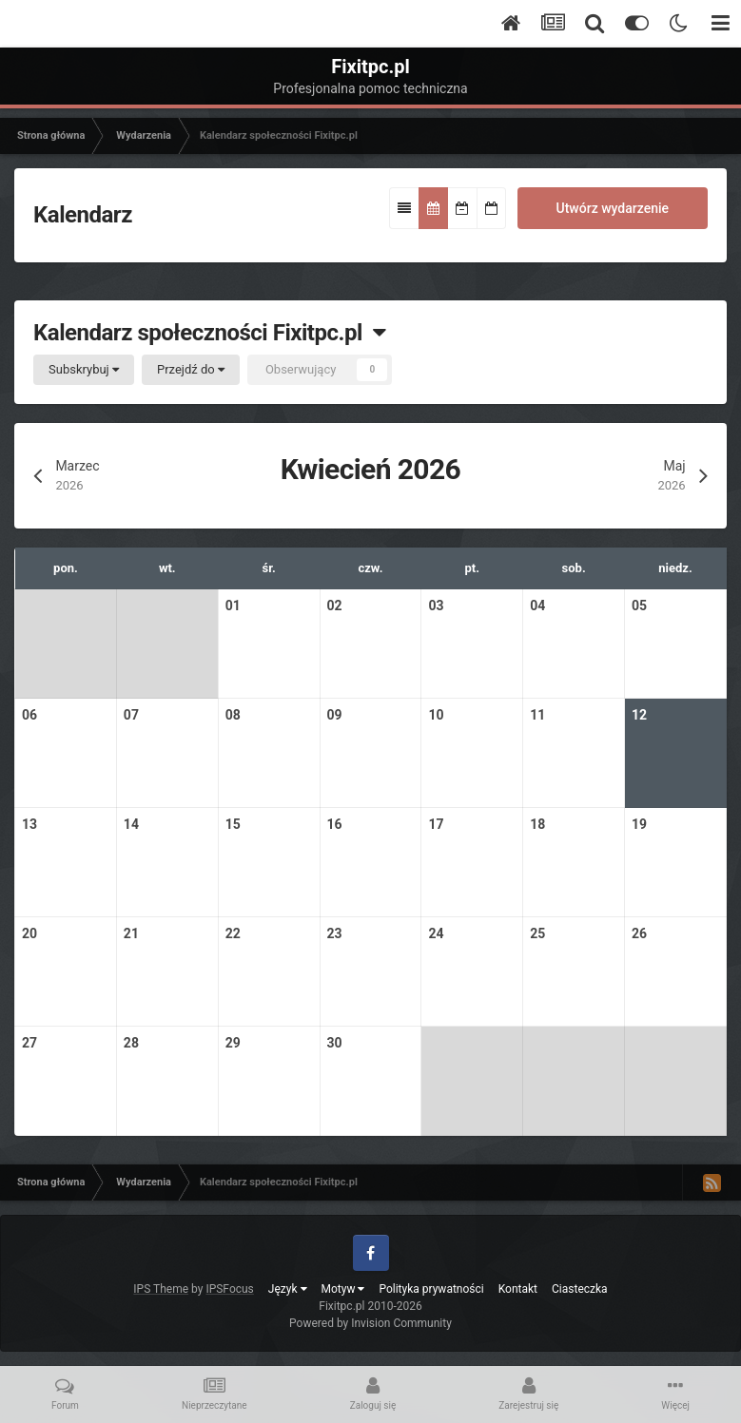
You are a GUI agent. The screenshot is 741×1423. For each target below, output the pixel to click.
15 (233, 824)
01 (233, 605)
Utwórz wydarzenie (612, 208)
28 (131, 1042)
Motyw (343, 1289)
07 (131, 714)
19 (639, 824)
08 (233, 714)
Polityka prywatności (431, 1289)
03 (435, 605)
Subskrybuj (84, 369)
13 (29, 824)
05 (639, 605)
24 (435, 933)
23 (334, 933)
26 (639, 933)
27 (29, 1042)
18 (537, 824)
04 (537, 605)
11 (537, 714)
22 (233, 933)
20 (29, 933)
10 (435, 714)
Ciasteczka (580, 1289)
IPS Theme (160, 1289)
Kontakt (517, 1289)
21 (131, 933)
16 (334, 824)
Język (287, 1289)
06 (29, 714)
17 (435, 824)
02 (334, 605)
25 (537, 933)
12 (639, 714)
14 (131, 824)
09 (334, 714)
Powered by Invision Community (370, 1323)
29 (233, 1042)
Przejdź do (190, 369)
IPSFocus (229, 1289)
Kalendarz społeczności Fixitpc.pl (209, 332)
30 (334, 1042)
